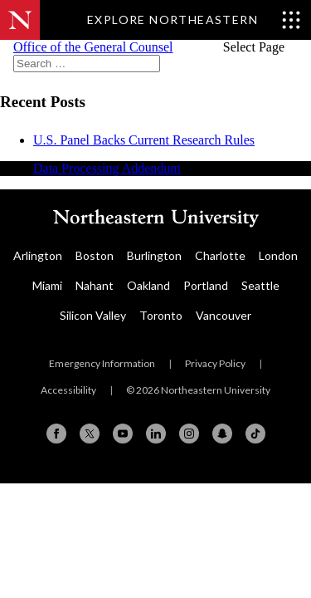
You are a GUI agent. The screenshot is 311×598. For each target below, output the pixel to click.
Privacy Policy (215, 363)
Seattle (260, 285)
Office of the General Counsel (93, 47)
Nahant (94, 285)
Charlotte (220, 255)
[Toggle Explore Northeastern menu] (194, 20)
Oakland (148, 285)
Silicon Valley (93, 315)
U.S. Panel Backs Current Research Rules (144, 140)
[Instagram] (189, 434)
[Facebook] (56, 434)
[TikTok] (255, 434)
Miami (47, 285)
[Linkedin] (156, 434)
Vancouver (223, 315)
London (278, 255)
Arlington (37, 255)
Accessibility (68, 390)
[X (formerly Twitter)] (90, 434)
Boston (94, 255)
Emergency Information (102, 363)
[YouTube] (123, 434)
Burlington (154, 255)
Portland (205, 285)
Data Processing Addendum (107, 168)
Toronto (160, 315)
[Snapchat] (222, 434)
